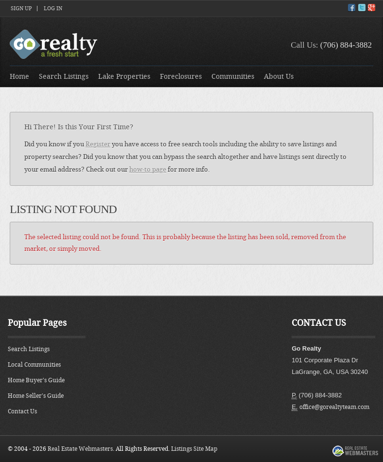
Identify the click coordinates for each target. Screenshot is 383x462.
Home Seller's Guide (36, 395)
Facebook (351, 7)
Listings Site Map (194, 448)
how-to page (147, 169)
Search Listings (63, 76)
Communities (232, 76)
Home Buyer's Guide (36, 380)
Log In (53, 8)
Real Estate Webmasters (80, 448)
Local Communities (34, 364)
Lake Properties (124, 76)
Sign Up (21, 8)
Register (98, 144)
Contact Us (22, 411)
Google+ (371, 7)
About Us (279, 76)
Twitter (362, 7)
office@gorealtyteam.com (334, 407)
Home (19, 76)
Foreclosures (181, 76)
